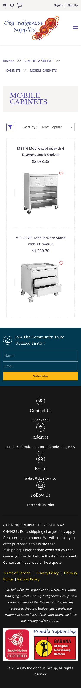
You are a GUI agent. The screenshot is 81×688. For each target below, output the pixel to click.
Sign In (58, 5)
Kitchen (8, 61)
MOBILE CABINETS (43, 70)
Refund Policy (28, 579)
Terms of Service (16, 573)
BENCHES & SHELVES (39, 61)
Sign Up (73, 5)
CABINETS (13, 70)
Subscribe (40, 376)
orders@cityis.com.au (40, 478)
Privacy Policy (48, 573)
